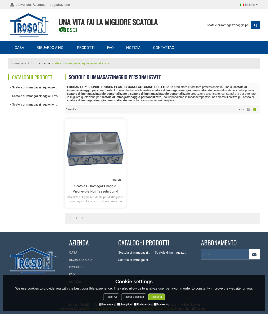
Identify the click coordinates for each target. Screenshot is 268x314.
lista (248, 109)
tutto (34, 63)
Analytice (124, 304)
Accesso (39, 5)
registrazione (60, 5)
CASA (19, 47)
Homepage (19, 63)
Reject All (111, 296)
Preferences (143, 304)
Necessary (107, 304)
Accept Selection (134, 296)
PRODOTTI (86, 47)
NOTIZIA (133, 47)
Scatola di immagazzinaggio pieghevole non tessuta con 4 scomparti (95, 189)
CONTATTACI (164, 47)
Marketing (161, 304)
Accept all (156, 296)
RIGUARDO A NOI (50, 47)
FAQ (110, 47)
